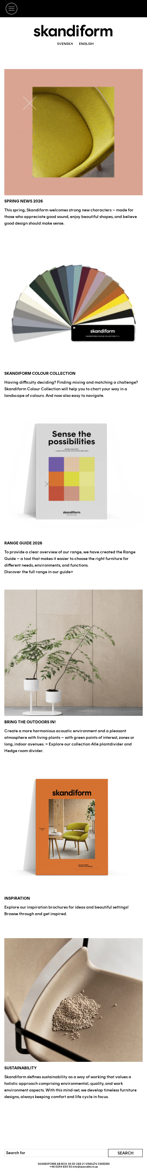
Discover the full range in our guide (37, 571)
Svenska (65, 44)
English (86, 44)
